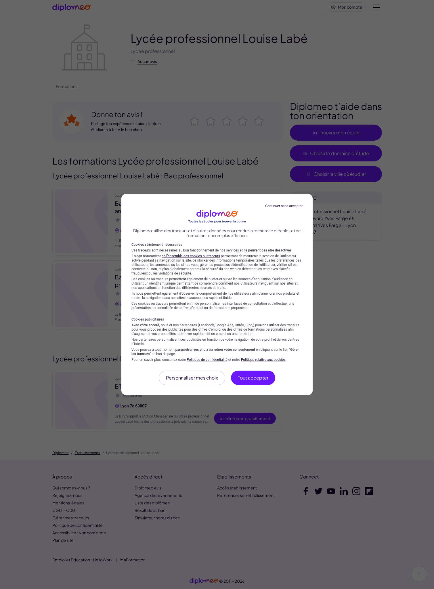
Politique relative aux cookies (263, 360)
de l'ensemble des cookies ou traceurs (191, 256)
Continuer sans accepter (284, 206)
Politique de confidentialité (207, 360)
